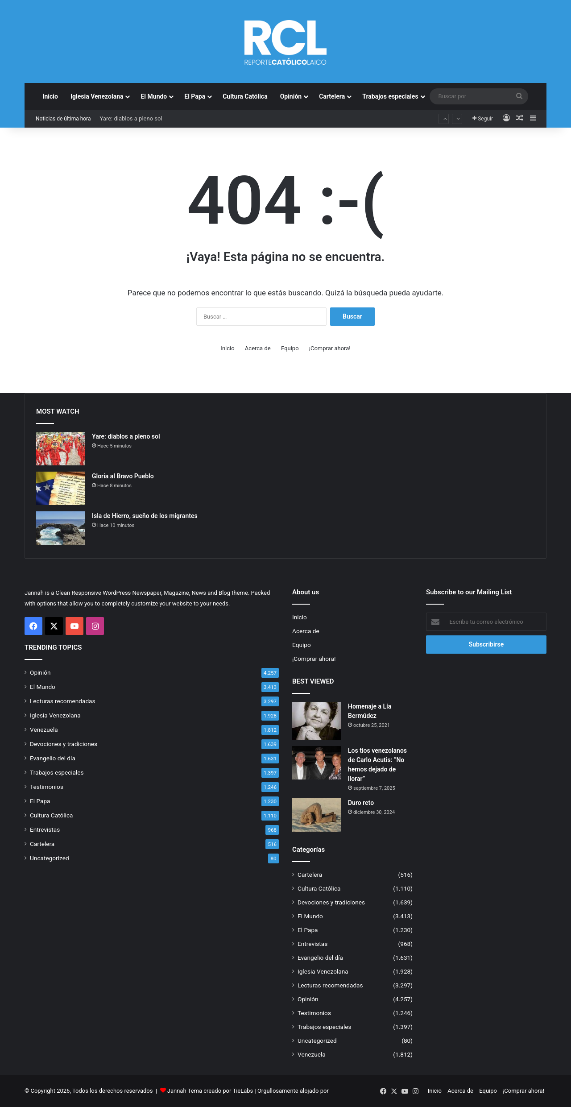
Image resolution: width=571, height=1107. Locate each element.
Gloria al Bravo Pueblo (123, 476)
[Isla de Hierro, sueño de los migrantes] (60, 528)
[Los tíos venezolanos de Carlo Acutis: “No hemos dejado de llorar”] (316, 762)
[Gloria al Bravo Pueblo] (60, 488)
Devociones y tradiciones (63, 743)
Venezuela (44, 729)
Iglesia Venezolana (97, 96)
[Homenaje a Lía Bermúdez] (316, 721)
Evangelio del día (52, 758)
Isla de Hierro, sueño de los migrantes (145, 515)
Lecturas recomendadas (62, 701)
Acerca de (258, 348)
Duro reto (361, 802)
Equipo (290, 348)
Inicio (50, 96)
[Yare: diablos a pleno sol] (60, 448)
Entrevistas (45, 829)
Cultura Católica (245, 96)
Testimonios (46, 786)
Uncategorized (49, 858)
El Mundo (154, 96)
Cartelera (332, 96)
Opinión (291, 96)
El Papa (194, 96)
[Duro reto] (316, 815)
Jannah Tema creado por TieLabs (210, 1090)
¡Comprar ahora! (330, 348)
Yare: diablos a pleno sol (130, 118)
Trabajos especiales (390, 96)
